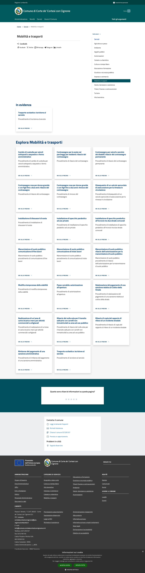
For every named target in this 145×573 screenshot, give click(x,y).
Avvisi (104, 487)
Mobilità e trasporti (100, 81)
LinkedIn (57, 47)
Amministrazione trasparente (83, 512)
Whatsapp (38, 47)
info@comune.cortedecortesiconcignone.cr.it (30, 528)
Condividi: (22, 43)
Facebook (21, 47)
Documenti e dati (20, 501)
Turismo (97, 93)
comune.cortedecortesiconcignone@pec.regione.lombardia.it (26, 520)
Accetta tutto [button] (65, 565)
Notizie (104, 480)
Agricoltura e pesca (100, 43)
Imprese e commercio (101, 76)
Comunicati (106, 484)
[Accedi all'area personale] (120, 2)
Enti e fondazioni (20, 491)
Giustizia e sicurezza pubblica (104, 72)
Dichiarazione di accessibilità (82, 529)
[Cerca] (128, 11)
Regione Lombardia (21, 2)
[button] (72, 570)
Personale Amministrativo (23, 498)
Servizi (26, 26)
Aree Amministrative (22, 484)
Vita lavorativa (99, 97)
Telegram (48, 47)
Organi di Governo (21, 480)
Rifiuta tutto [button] (80, 565)
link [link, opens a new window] (91, 561)
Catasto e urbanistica (101, 60)
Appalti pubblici (99, 52)
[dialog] (72, 561)
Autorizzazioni (99, 56)
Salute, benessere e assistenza (104, 85)
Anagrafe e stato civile (51, 480)
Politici (17, 494)
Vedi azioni (97, 34)
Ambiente (97, 48)
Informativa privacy (79, 519)
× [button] (143, 551)
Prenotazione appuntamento (53, 512)
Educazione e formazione (102, 68)
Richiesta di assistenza (51, 522)
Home (19, 26)
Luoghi (104, 497)
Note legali (76, 526)
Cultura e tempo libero (101, 64)
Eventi (104, 500)
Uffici (16, 487)
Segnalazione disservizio (52, 515)
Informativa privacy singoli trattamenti (86, 522)
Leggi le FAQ (48, 519)
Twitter (29, 47)
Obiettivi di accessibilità (81, 533)
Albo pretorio (77, 515)
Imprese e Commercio (51, 491)
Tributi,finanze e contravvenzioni (84, 484)
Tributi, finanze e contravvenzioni (105, 89)
